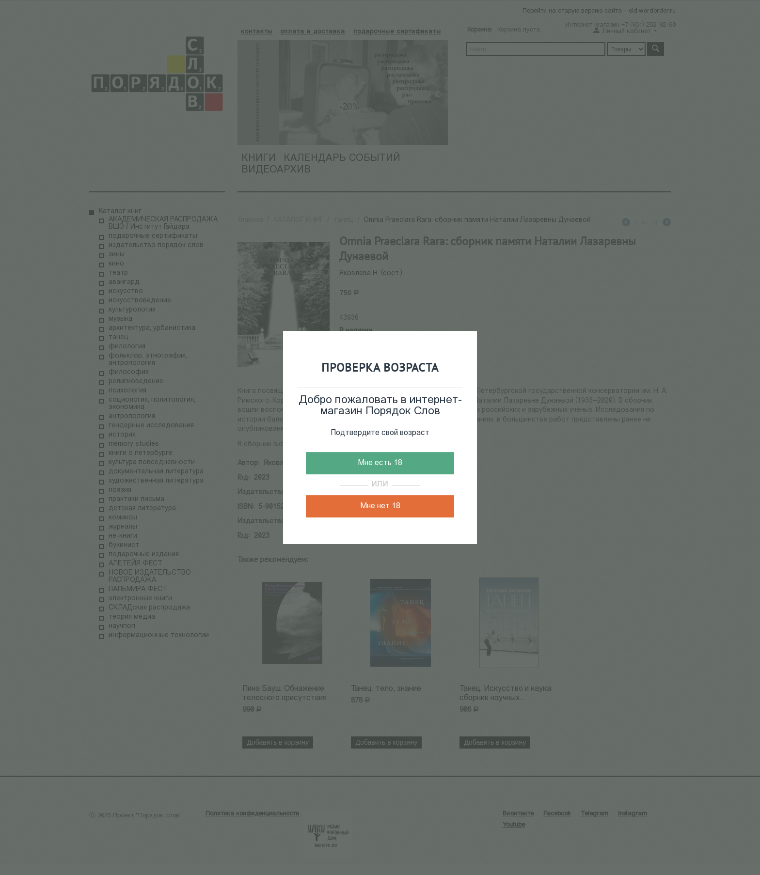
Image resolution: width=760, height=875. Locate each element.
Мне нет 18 (380, 506)
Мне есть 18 (380, 463)
